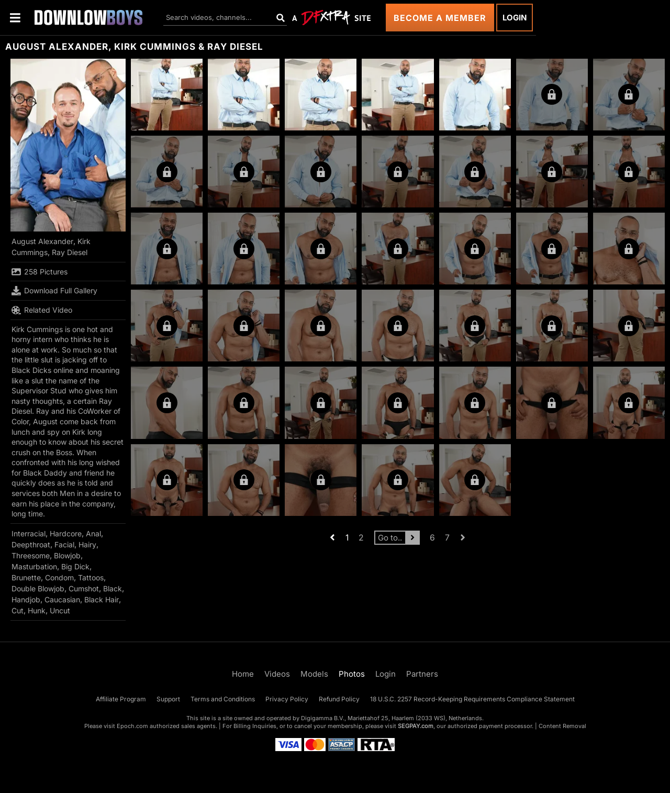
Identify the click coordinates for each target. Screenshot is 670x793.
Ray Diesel (69, 252)
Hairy (87, 544)
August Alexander (42, 241)
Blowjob (67, 555)
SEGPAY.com (415, 726)
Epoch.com (132, 726)
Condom (59, 577)
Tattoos (91, 577)
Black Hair (101, 599)
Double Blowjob (38, 588)
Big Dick (75, 566)
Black (112, 588)
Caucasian (62, 599)
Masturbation (34, 566)
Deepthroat (31, 544)
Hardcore (66, 533)
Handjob (26, 599)
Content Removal (562, 726)
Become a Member (440, 18)
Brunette (26, 577)
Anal (93, 533)
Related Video (42, 310)
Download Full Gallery (54, 290)
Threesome (31, 555)
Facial (64, 544)
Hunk (37, 610)
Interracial (29, 533)
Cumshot (84, 588)
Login (514, 18)
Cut (18, 610)
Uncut (60, 610)
